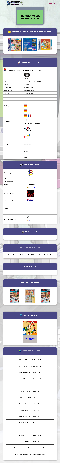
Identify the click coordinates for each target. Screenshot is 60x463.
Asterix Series (32, 221)
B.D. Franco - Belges (33, 217)
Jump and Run (32, 188)
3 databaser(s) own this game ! (33, 81)
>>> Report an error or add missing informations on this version (24, 70)
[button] (54, 44)
